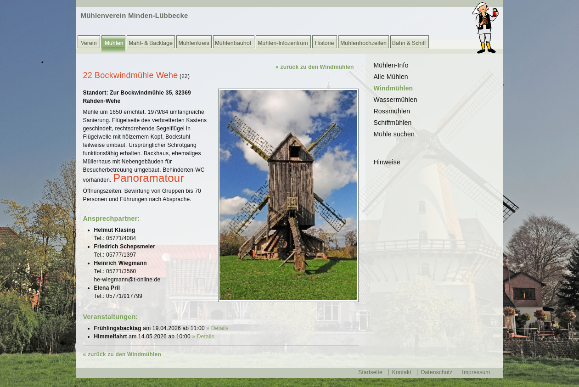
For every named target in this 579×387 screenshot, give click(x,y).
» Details (217, 328)
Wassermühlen (395, 99)
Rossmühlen (392, 111)
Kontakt (401, 372)
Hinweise (387, 162)
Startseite (370, 372)
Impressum (476, 372)
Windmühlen (393, 88)
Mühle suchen (394, 134)
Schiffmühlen (393, 122)
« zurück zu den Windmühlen (314, 67)
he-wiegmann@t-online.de (127, 279)
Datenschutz (437, 372)
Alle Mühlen (391, 76)
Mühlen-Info (391, 65)
